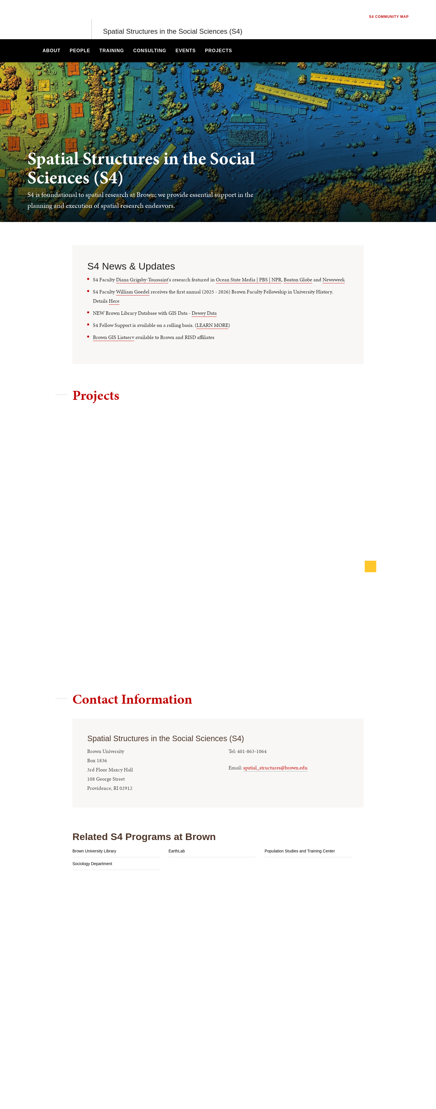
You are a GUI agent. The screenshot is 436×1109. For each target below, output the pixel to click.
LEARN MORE (212, 325)
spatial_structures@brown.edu (275, 767)
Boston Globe (298, 279)
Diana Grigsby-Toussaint (142, 279)
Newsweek (334, 279)
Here (114, 300)
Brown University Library (94, 851)
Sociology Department (92, 863)
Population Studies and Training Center (300, 851)
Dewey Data (204, 313)
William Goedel (132, 291)
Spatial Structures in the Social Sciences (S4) (172, 19)
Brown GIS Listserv (113, 337)
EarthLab (177, 851)
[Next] (370, 566)
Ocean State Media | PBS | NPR (248, 279)
